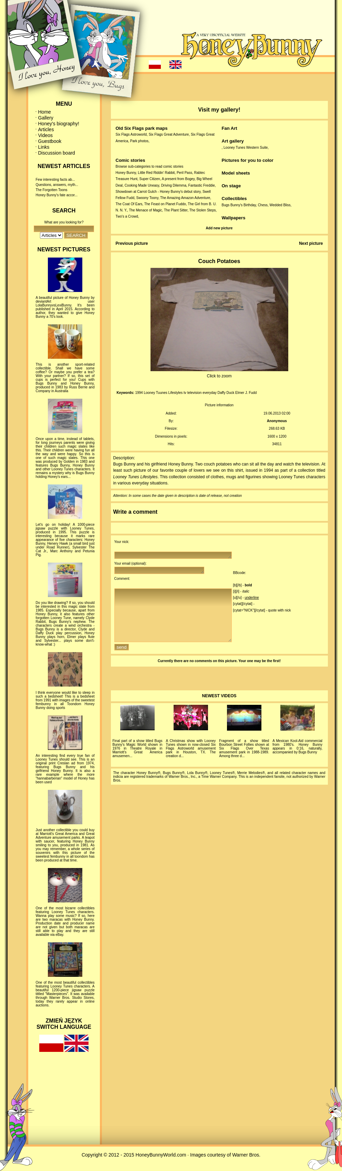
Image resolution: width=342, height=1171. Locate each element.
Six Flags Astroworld (131, 134)
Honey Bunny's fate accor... (56, 195)
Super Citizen (149, 179)
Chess (263, 205)
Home (44, 112)
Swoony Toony (147, 198)
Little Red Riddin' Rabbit (156, 173)
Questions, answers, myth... (57, 185)
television (194, 393)
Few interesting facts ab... (55, 179)
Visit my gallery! (219, 110)
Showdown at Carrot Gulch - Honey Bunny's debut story (158, 192)
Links (44, 147)
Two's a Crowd (127, 216)
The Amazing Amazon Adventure (185, 198)
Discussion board (56, 153)
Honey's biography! (58, 123)
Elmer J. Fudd (246, 393)
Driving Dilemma (173, 185)
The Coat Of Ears (129, 204)
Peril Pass (184, 173)
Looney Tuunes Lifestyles (163, 393)
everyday (210, 393)
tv (185, 393)
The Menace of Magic (145, 210)
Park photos (139, 141)
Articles (46, 129)
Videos (45, 135)
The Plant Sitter (175, 210)
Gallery (45, 118)
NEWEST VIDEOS (219, 708)
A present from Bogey (178, 179)
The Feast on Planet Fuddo (165, 204)
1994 (139, 393)
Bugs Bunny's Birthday (239, 205)
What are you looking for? (64, 222)
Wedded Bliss (280, 205)
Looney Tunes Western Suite (246, 147)
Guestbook (50, 141)
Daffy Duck (225, 393)
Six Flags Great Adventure (169, 134)
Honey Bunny (126, 173)
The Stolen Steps (202, 210)
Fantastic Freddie (201, 185)
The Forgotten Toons (52, 190)
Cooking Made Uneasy (142, 185)
